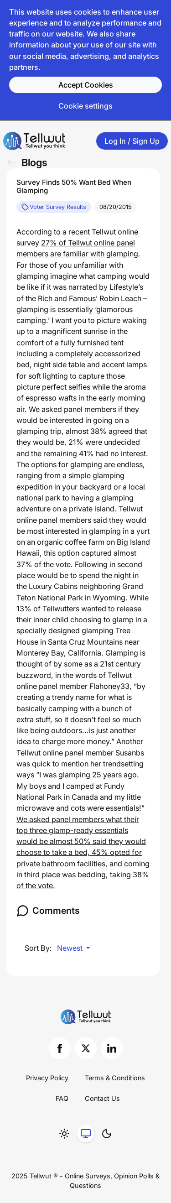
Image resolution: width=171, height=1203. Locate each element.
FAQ (62, 1098)
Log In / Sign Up (132, 141)
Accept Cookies (85, 84)
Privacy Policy (47, 1078)
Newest (70, 948)
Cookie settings (85, 105)
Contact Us (102, 1098)
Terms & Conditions (115, 1078)
